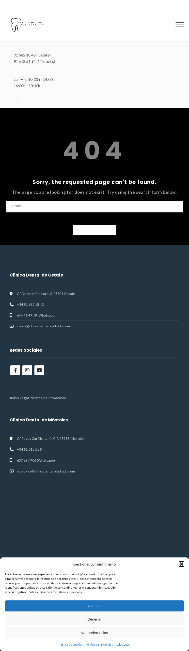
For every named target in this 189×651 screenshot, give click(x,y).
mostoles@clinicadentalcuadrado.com (46, 471)
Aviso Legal (123, 644)
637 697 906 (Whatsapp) (36, 460)
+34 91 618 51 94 (30, 449)
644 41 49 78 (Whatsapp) (36, 315)
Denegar (94, 619)
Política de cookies (71, 644)
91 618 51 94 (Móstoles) (34, 61)
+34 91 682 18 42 (30, 304)
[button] (181, 564)
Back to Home (94, 229)
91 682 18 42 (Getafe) (32, 55)
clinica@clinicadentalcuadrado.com (43, 326)
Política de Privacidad (99, 644)
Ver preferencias (94, 633)
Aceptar (94, 606)
